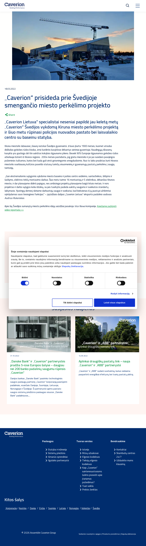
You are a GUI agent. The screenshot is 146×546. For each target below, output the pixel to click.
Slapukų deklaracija (128, 534)
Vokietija (85, 508)
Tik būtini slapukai (72, 302)
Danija (33, 508)
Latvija (62, 508)
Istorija (85, 449)
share (10, 114)
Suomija (52, 508)
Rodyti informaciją (120, 293)
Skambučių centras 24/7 (125, 455)
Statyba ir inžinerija (57, 449)
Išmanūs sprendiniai (58, 457)
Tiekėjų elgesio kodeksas (89, 462)
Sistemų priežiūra (56, 453)
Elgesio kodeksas (91, 457)
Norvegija (74, 508)
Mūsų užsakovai (90, 453)
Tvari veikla (88, 486)
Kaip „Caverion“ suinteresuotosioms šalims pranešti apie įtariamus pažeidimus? (92, 475)
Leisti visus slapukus (114, 302)
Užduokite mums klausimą (124, 462)
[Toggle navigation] (137, 5)
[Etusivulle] (15, 5)
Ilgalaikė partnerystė (58, 460)
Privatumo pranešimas (111, 534)
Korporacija (11, 508)
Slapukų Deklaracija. (73, 266)
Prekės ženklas (90, 489)
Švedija (96, 508)
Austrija (23, 508)
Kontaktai (121, 449)
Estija (42, 508)
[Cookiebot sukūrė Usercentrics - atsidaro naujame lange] (122, 241)
